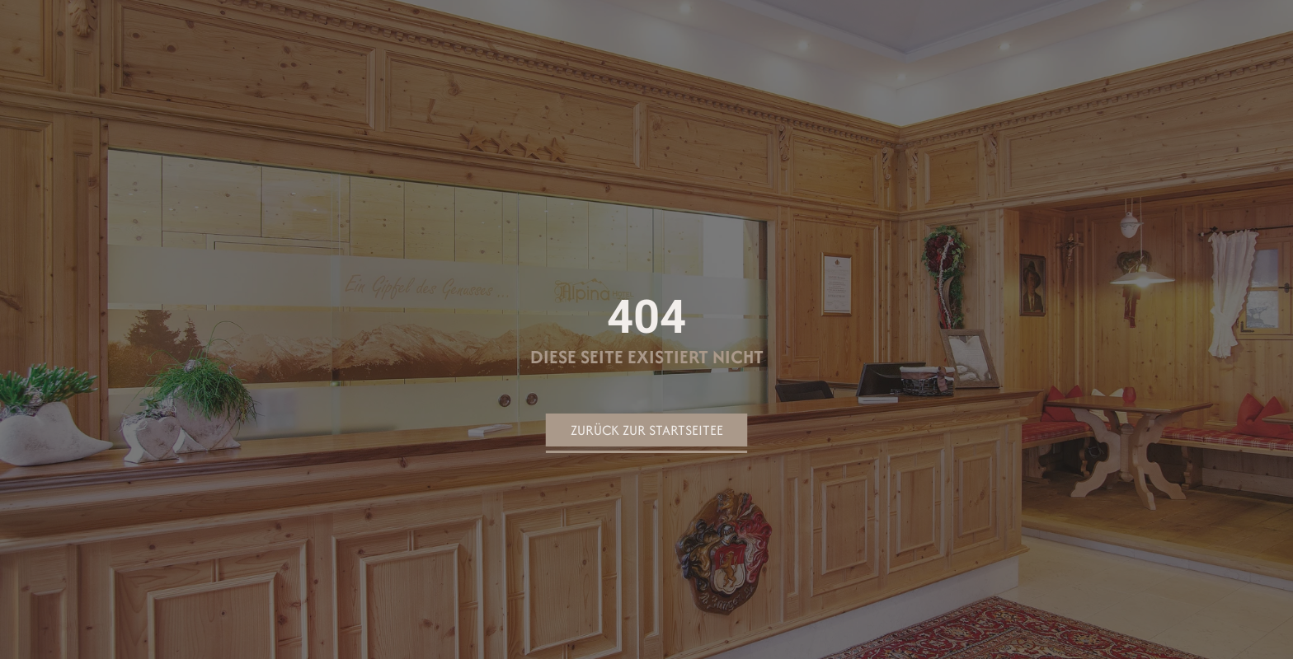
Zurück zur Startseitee (647, 430)
